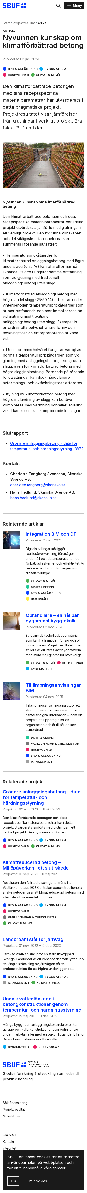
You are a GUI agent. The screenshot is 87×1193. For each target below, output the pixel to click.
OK (13, 1181)
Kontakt (8, 1142)
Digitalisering (42, 587)
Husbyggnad (18, 75)
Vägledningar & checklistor (55, 743)
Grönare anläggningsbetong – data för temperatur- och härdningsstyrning (42, 797)
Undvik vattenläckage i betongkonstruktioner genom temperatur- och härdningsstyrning (42, 1004)
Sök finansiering (15, 1103)
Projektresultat (24, 23)
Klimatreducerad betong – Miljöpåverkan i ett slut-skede (36, 865)
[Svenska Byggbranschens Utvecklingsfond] (17, 5)
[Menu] (74, 5)
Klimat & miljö (48, 75)
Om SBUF (10, 1135)
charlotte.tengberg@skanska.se (37, 485)
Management (42, 761)
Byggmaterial (56, 69)
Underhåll (40, 599)
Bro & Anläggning (23, 69)
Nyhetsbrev (12, 1116)
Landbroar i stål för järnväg (33, 939)
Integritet (9, 1148)
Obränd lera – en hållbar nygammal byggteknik (52, 618)
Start (6, 23)
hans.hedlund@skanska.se (33, 497)
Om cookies (36, 1181)
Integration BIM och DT (51, 534)
